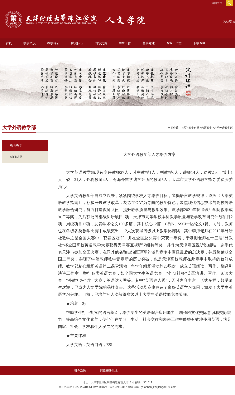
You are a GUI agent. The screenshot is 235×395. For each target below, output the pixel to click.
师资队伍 (77, 43)
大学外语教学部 (223, 127)
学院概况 (29, 43)
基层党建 (148, 43)
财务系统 (80, 370)
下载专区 (199, 43)
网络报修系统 (109, 370)
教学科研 (53, 43)
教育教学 (206, 127)
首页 (9, 43)
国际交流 (101, 43)
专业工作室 (174, 43)
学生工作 (125, 43)
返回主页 (217, 3)
